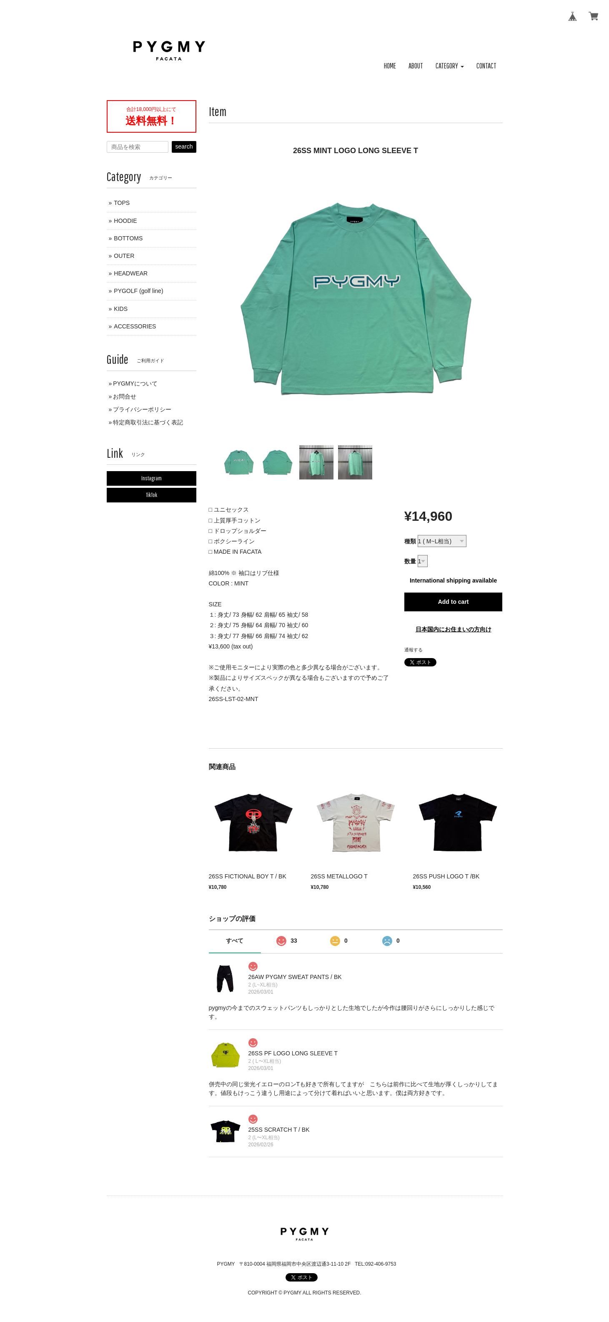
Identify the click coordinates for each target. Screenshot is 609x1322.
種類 (410, 541)
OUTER (124, 255)
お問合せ (124, 396)
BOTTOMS (128, 238)
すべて (234, 940)
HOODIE (125, 220)
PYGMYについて (135, 383)
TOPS (122, 202)
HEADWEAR (131, 273)
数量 (410, 561)
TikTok (151, 495)
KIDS (121, 308)
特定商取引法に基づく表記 (148, 422)
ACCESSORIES (135, 326)
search (184, 146)
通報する (413, 649)
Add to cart (453, 601)
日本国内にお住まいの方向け (453, 629)
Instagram (151, 478)
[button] (449, 66)
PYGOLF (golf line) (138, 291)
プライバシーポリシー (142, 409)
